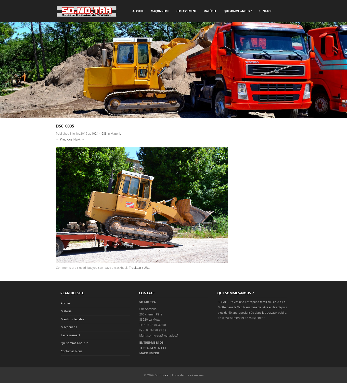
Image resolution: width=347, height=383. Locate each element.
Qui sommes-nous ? (238, 11)
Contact (265, 11)
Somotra (161, 375)
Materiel (116, 133)
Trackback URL (139, 268)
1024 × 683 (99, 133)
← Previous (64, 139)
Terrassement (186, 11)
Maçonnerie (160, 11)
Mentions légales (72, 319)
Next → (78, 139)
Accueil (138, 11)
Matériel (210, 11)
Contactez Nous (71, 351)
